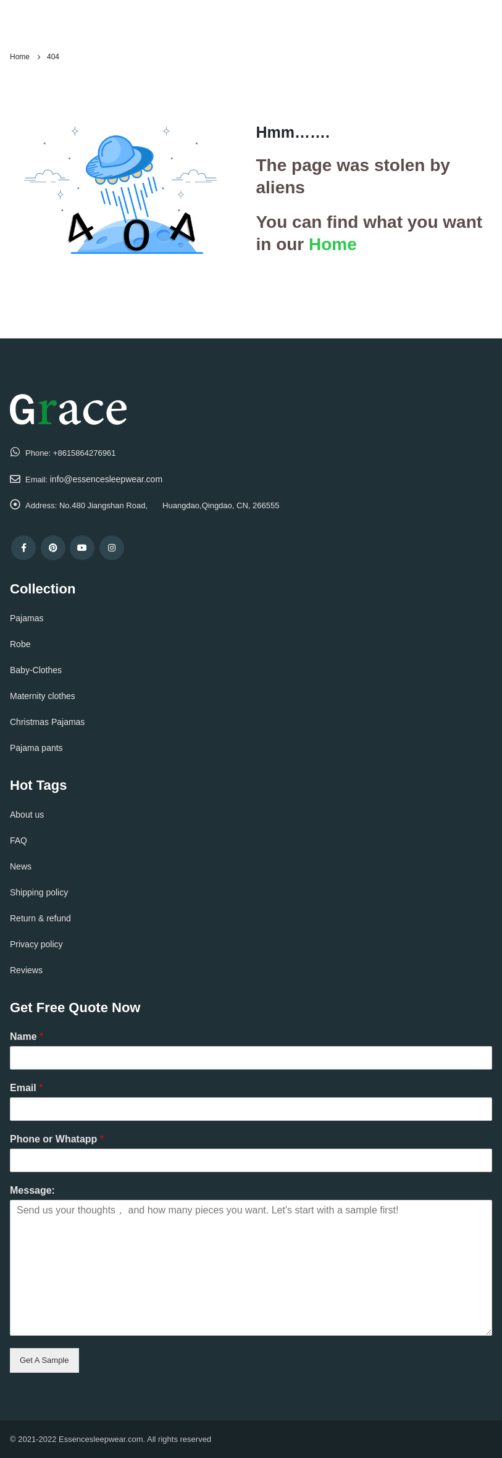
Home (333, 244)
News (20, 866)
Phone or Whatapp (57, 1139)
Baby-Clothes (36, 670)
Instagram (111, 547)
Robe (20, 644)
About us (27, 814)
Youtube (82, 547)
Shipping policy (39, 892)
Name (26, 1036)
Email (26, 1088)
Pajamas (26, 618)
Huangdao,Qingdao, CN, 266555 (220, 505)
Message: (32, 1190)
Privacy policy (36, 944)
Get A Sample (44, 1360)
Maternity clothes (42, 696)
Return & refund (40, 918)
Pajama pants (36, 748)
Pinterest (53, 547)
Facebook (23, 547)
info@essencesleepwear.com (106, 479)
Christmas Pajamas (47, 722)
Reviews (26, 970)
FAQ (18, 840)
